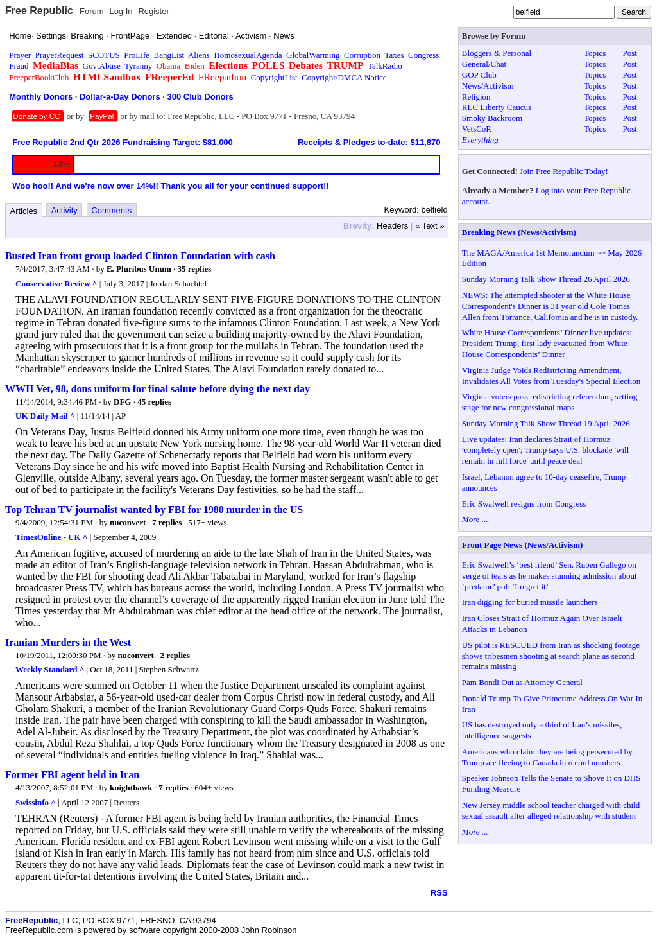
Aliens (199, 55)
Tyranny (138, 66)
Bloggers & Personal (496, 53)
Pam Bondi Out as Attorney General (522, 682)
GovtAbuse (102, 66)
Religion (476, 96)
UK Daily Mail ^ (44, 416)
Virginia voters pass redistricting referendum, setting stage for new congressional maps (549, 402)
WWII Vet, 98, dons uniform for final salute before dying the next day (157, 388)
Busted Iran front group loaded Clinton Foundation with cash (140, 255)
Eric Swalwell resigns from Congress (524, 504)
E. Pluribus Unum (139, 269)
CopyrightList (274, 77)
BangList (169, 55)
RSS (439, 893)
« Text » (429, 226)
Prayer (20, 55)
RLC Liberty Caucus (496, 107)
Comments (111, 210)
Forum (92, 11)
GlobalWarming (312, 55)
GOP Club (479, 75)
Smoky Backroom (492, 118)
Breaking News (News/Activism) (519, 232)
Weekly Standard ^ (49, 669)
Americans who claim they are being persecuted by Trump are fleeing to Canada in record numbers (547, 757)
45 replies (154, 401)
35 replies (194, 269)
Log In (120, 11)
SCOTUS (104, 55)
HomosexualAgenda (248, 55)
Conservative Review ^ (56, 283)
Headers (392, 226)
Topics (595, 53)
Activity (64, 210)
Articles (24, 211)
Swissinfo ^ (35, 802)
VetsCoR (476, 129)
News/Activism (488, 86)
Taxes (394, 55)
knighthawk (131, 787)
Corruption (362, 55)
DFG (122, 401)
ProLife (136, 55)
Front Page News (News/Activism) (522, 545)
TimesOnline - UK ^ (51, 537)
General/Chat (484, 64)
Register (153, 11)
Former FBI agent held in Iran (72, 774)
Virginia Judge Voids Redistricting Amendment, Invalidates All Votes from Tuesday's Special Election (551, 375)
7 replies (167, 522)
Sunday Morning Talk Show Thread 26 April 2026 (546, 279)
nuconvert (128, 522)
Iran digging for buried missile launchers (530, 602)
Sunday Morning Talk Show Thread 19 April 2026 (546, 423)
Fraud (18, 66)
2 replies (175, 655)
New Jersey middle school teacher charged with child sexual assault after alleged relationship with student (551, 810)
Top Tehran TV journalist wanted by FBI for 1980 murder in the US (154, 509)
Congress (423, 55)
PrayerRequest (59, 55)
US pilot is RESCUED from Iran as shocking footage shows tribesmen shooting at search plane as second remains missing (551, 656)
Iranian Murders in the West (68, 642)
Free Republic (39, 10)
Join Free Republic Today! (564, 171)
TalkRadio (385, 66)
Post (629, 53)
